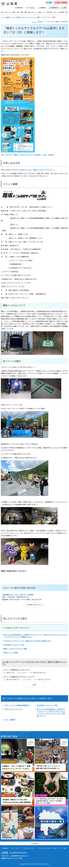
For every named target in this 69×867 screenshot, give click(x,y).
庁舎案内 (5, 848)
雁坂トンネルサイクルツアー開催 (15, 648)
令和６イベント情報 (11, 652)
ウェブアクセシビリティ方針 (48, 848)
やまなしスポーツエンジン (28, 17)
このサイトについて (29, 848)
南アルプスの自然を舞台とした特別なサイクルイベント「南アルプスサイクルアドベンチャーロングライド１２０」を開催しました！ (35, 636)
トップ (2, 17)
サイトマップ (15, 848)
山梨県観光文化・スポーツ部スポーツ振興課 (17, 594)
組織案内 (8, 17)
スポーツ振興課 (16, 17)
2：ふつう (22, 672)
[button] (61, 2)
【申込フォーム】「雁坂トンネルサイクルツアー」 (37, 170)
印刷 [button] (41, 22)
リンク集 (63, 848)
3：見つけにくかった (43, 679)
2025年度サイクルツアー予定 (14, 645)
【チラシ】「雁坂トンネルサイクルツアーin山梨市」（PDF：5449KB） (30, 155)
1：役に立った (9, 672)
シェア (34, 22)
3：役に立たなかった (38, 672)
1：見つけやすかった (11, 679)
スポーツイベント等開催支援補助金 (16, 705)
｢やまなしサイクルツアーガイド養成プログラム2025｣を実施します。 (28, 641)
